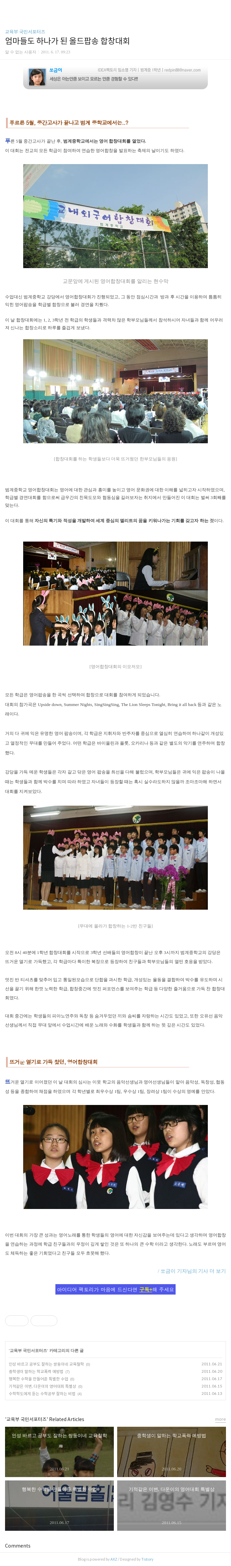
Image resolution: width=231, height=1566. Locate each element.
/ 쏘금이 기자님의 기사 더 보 (189, 1271)
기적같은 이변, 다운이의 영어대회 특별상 (42, 1386)
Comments (18, 1546)
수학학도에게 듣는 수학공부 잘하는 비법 (42, 1393)
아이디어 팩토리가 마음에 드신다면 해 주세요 (115, 1289)
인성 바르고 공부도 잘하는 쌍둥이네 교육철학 (46, 1364)
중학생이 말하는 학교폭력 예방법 (36, 1371)
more (220, 1419)
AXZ (113, 1559)
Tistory (147, 1559)
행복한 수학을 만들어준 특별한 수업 (38, 1378)
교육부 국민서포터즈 (25, 32)
